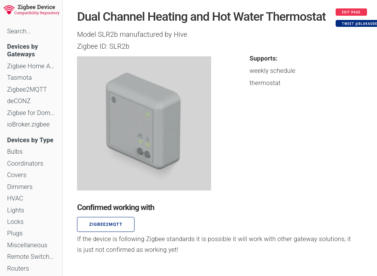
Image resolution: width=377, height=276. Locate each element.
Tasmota (19, 77)
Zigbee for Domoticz (31, 113)
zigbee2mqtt (106, 224)
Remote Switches (31, 256)
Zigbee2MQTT (27, 89)
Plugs (15, 233)
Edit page (351, 12)
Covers (16, 175)
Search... (19, 31)
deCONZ (19, 101)
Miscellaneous (27, 245)
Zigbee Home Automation (31, 66)
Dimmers (20, 187)
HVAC (15, 198)
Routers (18, 268)
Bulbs (15, 151)
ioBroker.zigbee (28, 124)
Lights (15, 210)
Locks (15, 221)
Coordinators (25, 163)
